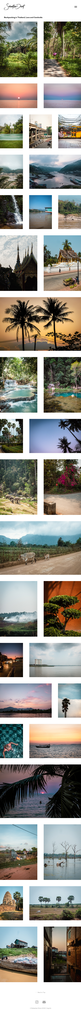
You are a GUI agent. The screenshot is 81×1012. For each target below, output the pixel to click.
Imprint (49, 1008)
